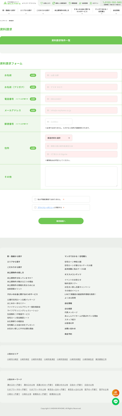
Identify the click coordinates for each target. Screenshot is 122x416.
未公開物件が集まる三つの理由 (20, 281)
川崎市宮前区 (62, 359)
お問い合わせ (70, 328)
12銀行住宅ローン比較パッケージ (21, 299)
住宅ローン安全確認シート (18, 317)
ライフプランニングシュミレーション (23, 310)
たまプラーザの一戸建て (17, 389)
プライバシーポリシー (46, 207)
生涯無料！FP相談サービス (18, 314)
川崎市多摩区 (75, 359)
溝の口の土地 (29, 384)
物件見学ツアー (71, 283)
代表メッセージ (71, 312)
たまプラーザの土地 (37, 389)
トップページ (3, 20)
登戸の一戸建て (90, 389)
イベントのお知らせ (73, 279)
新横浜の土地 (55, 394)
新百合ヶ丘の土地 (75, 389)
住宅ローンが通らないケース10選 (78, 265)
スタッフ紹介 (70, 319)
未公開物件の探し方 (62, 10)
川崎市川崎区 (12, 359)
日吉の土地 (89, 384)
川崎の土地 (26, 394)
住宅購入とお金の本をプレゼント (21, 325)
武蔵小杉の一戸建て (45, 384)
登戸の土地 (103, 389)
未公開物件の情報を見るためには (21, 285)
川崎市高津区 (49, 359)
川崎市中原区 (36, 359)
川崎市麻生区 (88, 359)
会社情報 (116, 10)
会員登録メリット (14, 288)
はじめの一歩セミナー (16, 303)
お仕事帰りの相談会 (15, 321)
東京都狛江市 (101, 359)
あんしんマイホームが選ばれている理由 (81, 315)
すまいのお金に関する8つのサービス (82, 10)
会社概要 (68, 308)
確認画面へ (61, 221)
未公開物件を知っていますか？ (20, 278)
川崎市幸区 (24, 359)
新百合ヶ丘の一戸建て (57, 389)
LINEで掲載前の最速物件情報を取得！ (80, 294)
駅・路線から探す (8, 10)
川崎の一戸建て (13, 394)
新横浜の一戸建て (40, 394)
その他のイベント (72, 290)
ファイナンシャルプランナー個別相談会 (23, 306)
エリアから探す (26, 10)
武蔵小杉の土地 (61, 384)
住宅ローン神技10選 (73, 261)
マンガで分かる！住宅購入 (101, 10)
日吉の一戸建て (76, 384)
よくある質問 (70, 297)
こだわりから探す (43, 10)
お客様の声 (69, 323)
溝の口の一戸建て (14, 384)
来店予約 (68, 334)
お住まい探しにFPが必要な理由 (20, 328)
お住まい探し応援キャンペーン (77, 287)
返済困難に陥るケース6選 (75, 269)
